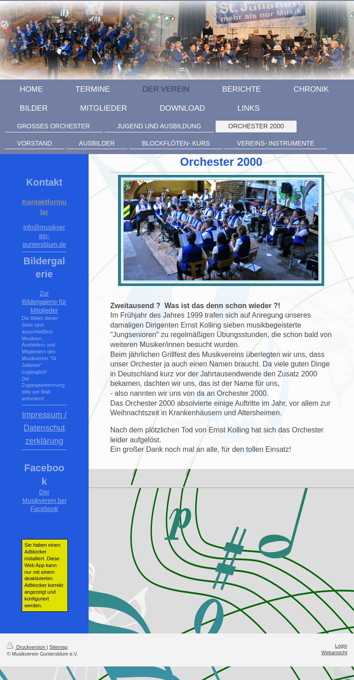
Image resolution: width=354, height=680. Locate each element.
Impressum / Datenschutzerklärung (44, 428)
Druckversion (27, 647)
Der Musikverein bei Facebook (44, 500)
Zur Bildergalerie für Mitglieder (44, 302)
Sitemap (58, 647)
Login (341, 645)
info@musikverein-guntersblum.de (44, 236)
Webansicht (334, 652)
